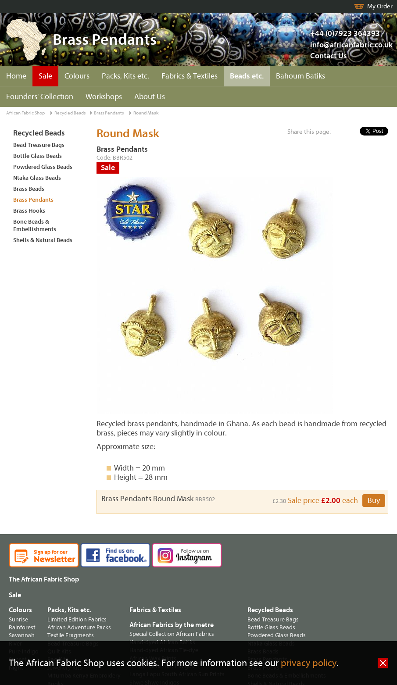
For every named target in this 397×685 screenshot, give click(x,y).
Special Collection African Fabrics (171, 634)
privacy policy (308, 663)
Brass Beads (28, 189)
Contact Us (328, 56)
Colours (76, 76)
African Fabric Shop (25, 113)
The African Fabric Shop (44, 579)
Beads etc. (247, 76)
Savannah (22, 635)
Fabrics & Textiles (189, 76)
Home (16, 76)
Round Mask (146, 113)
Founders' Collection (39, 96)
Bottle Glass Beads (37, 156)
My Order (380, 6)
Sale (45, 76)
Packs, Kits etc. (125, 76)
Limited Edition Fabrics (77, 619)
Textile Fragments (70, 635)
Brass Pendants (109, 113)
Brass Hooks (29, 210)
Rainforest (22, 627)
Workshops (104, 96)
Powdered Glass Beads (42, 167)
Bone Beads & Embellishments (34, 225)
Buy (374, 500)
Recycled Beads (70, 113)
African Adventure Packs (79, 627)
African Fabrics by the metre (171, 625)
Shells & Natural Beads (42, 240)
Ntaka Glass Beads (37, 178)
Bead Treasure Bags (38, 145)
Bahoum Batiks (300, 76)
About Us (149, 96)
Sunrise (18, 619)
